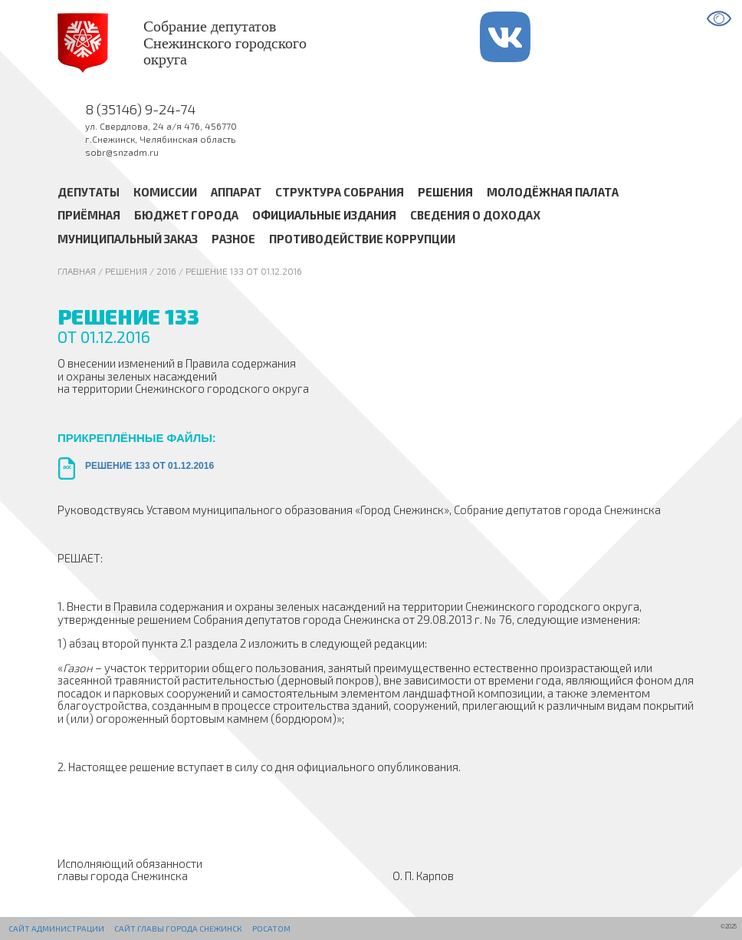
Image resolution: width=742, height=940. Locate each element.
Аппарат (236, 192)
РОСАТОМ (271, 928)
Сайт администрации (56, 928)
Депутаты (88, 192)
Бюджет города (186, 216)
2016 (166, 271)
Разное (233, 239)
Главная (76, 271)
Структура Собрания (339, 192)
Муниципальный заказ (127, 239)
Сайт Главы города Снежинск (177, 928)
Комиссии (165, 192)
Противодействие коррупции (362, 239)
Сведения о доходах (475, 216)
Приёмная (88, 216)
